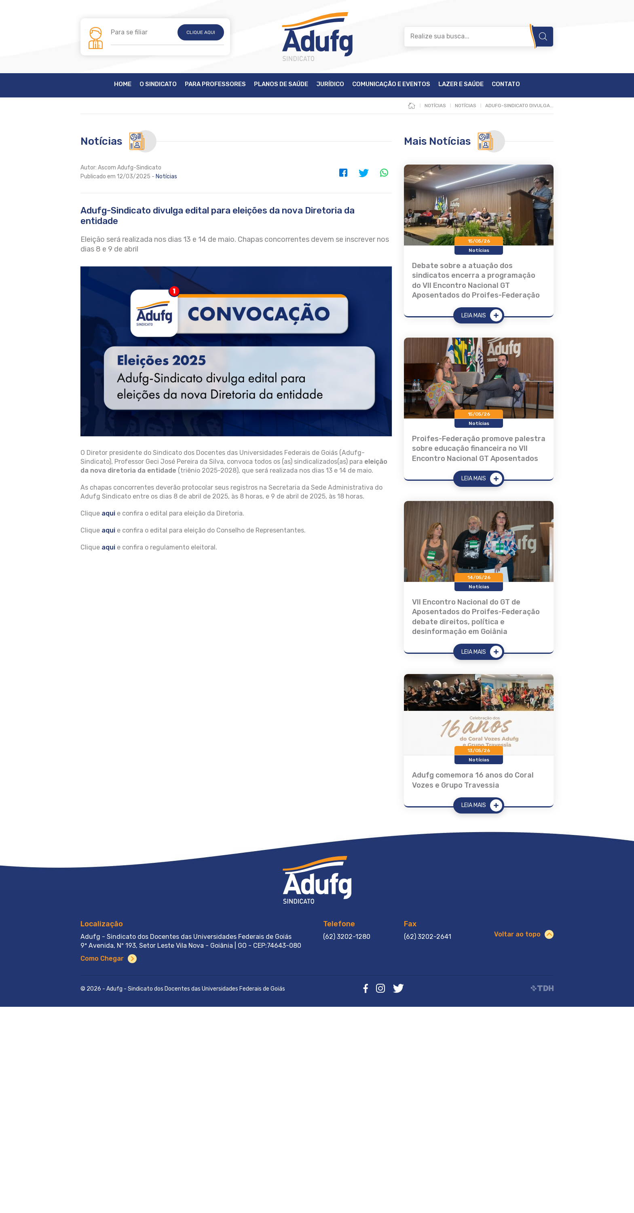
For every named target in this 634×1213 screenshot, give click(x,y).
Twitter (363, 173)
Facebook (343, 173)
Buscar (543, 36)
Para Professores (215, 84)
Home (122, 84)
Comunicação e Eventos (391, 84)
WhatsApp (384, 173)
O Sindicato (158, 84)
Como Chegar (102, 958)
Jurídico (330, 84)
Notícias (166, 176)
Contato (506, 84)
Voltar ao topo (517, 934)
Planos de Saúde (281, 84)
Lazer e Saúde (461, 84)
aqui (108, 530)
